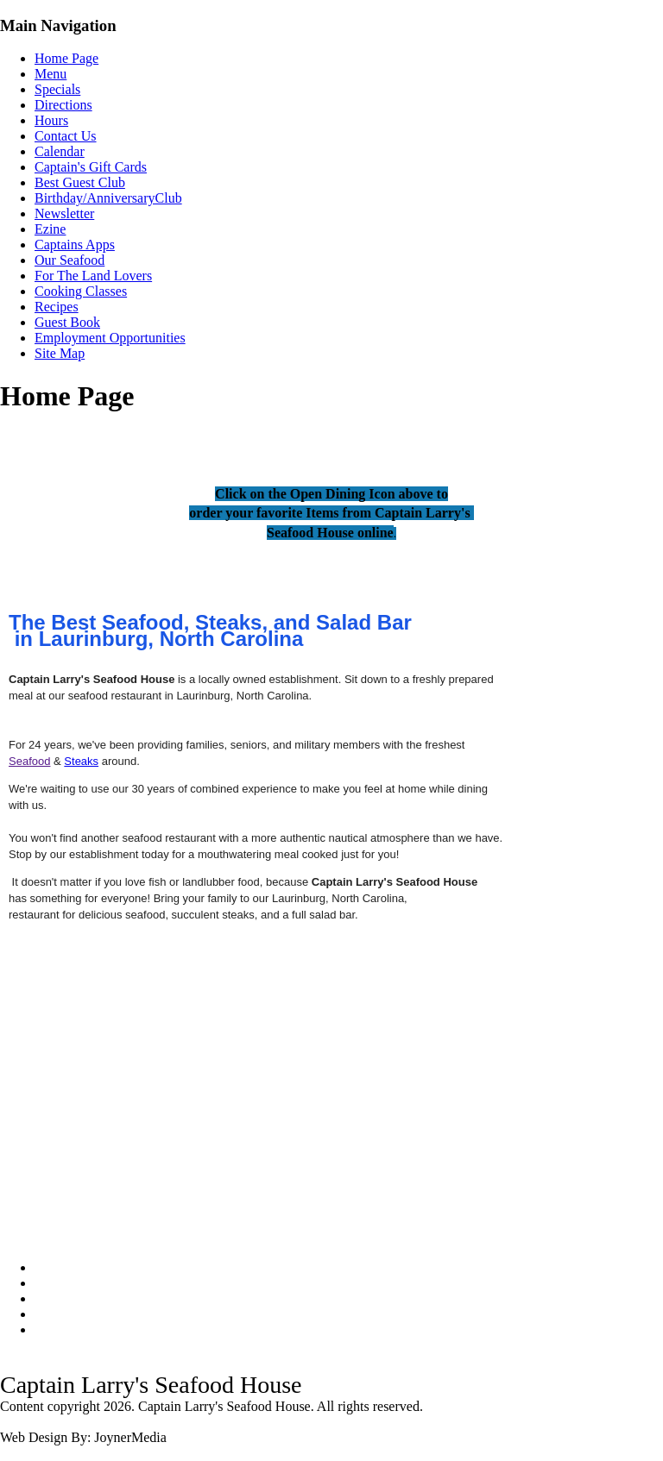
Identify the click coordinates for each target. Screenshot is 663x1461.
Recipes (57, 306)
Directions (63, 104)
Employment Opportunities (110, 337)
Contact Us (66, 136)
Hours (51, 120)
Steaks (81, 761)
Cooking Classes (81, 291)
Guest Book (67, 322)
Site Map (60, 353)
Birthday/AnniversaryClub (108, 198)
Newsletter (64, 213)
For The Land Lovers (93, 275)
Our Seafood (69, 260)
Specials (57, 89)
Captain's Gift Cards (91, 167)
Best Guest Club (80, 182)
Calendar (60, 151)
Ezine (50, 229)
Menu (50, 73)
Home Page (66, 58)
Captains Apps (75, 244)
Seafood (29, 761)
